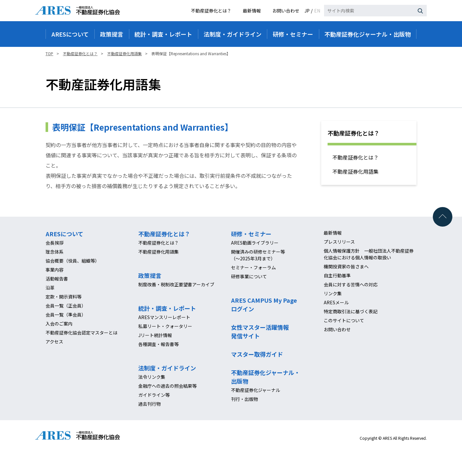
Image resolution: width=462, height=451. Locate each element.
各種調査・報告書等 (158, 344)
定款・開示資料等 (63, 296)
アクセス (54, 341)
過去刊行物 (149, 404)
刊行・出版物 (244, 399)
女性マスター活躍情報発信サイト (260, 331)
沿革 (50, 287)
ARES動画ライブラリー (254, 242)
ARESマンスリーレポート (164, 317)
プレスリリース (339, 242)
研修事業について (249, 276)
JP (307, 10)
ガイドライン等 (154, 395)
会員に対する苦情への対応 (351, 284)
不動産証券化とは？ (211, 10)
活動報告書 (57, 278)
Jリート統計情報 (155, 335)
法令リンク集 (151, 377)
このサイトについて (344, 320)
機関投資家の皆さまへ (346, 266)
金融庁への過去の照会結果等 (167, 386)
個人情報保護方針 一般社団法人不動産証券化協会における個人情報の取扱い (369, 254)
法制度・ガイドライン (167, 368)
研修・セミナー (251, 234)
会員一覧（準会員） (66, 314)
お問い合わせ (285, 10)
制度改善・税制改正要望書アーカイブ (176, 284)
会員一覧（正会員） (66, 305)
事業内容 (55, 269)
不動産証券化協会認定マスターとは (81, 332)
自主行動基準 (337, 275)
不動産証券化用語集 (355, 171)
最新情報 (252, 10)
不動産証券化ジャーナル (255, 390)
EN (317, 10)
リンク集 (333, 293)
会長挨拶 (55, 242)
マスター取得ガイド (257, 354)
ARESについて (64, 234)
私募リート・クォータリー (165, 326)
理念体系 (55, 251)
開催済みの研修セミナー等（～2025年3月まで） (258, 255)
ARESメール (336, 302)
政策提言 (149, 275)
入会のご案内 (59, 323)
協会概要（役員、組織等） (72, 260)
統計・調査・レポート (167, 308)
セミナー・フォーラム (253, 267)
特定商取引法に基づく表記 (351, 311)
